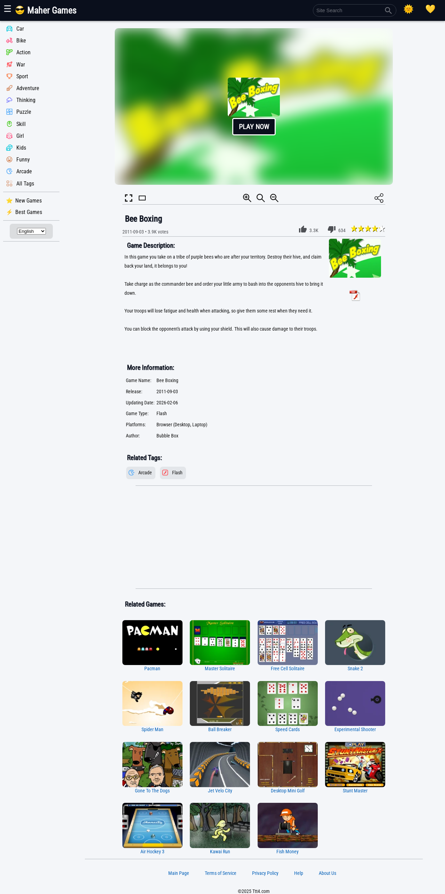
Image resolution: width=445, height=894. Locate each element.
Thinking (25, 100)
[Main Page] (49, 13)
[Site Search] (354, 10)
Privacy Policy (265, 873)
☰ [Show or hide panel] (7, 8)
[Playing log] (430, 9)
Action (23, 52)
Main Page (178, 873)
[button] (254, 106)
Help (298, 873)
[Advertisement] (253, 537)
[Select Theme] (408, 9)
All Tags (25, 183)
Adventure (27, 88)
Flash (177, 473)
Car (20, 28)
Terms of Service (220, 873)
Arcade (24, 171)
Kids (21, 147)
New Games (28, 200)
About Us (327, 873)
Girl (20, 136)
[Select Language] (31, 231)
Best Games (28, 212)
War (20, 64)
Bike (21, 40)
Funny (23, 159)
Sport (22, 76)
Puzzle (23, 112)
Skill (21, 124)
